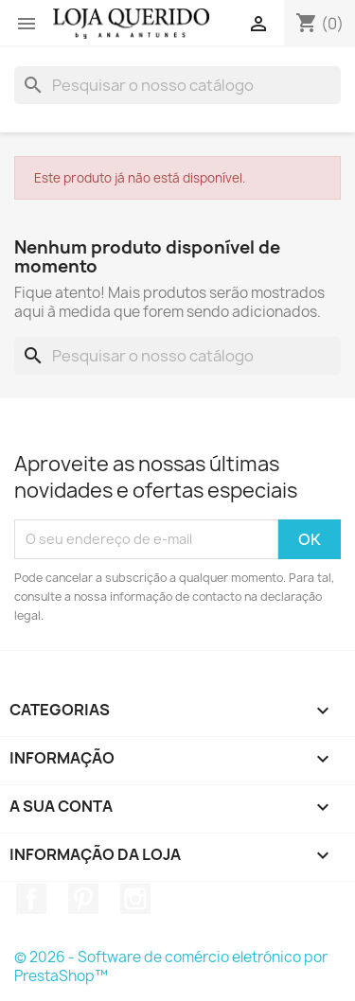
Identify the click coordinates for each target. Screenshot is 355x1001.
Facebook (31, 899)
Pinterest (83, 899)
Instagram (135, 899)
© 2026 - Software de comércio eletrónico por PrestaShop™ (171, 966)
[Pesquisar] (177, 85)
